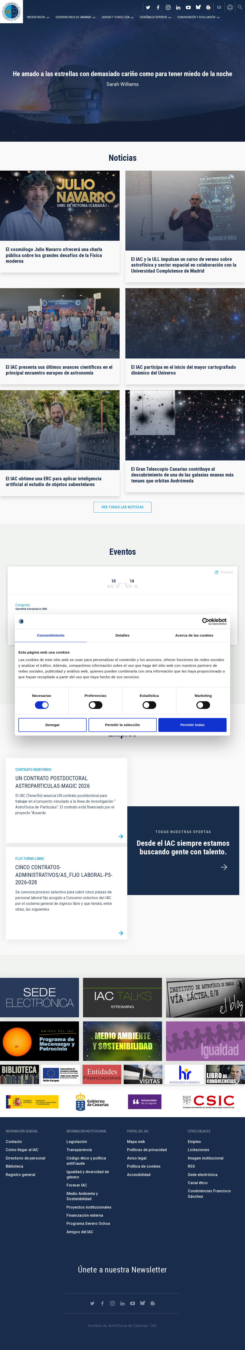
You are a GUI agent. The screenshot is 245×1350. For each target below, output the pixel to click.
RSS (191, 1166)
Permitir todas (192, 725)
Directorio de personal (25, 1158)
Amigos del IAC (80, 1232)
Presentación (36, 17)
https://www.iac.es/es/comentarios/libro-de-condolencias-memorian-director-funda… (225, 1074)
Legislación (77, 1141)
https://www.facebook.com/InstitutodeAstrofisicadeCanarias (158, 7)
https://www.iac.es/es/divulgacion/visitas (143, 1074)
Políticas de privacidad (147, 1150)
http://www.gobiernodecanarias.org (92, 1101)
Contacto (14, 1141)
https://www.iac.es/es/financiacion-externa (102, 1074)
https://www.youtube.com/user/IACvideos (188, 7)
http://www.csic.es (208, 1102)
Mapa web (136, 1141)
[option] (122, 606)
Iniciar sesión (230, 7)
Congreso (22, 605)
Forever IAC (77, 1185)
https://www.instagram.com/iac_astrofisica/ (168, 7)
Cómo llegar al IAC (22, 1150)
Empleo (194, 1141)
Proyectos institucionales (89, 1207)
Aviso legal (136, 1158)
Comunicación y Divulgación (196, 17)
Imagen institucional (205, 1158)
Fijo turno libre (29, 859)
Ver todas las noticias (122, 507)
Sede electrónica (202, 1174)
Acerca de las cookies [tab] (194, 635)
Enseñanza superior (153, 17)
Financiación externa (85, 1215)
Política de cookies (144, 1166)
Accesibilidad (138, 1174)
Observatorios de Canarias (73, 17)
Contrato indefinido (33, 770)
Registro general (20, 1174)
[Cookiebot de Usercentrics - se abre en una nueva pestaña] (206, 621)
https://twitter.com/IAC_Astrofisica (148, 7)
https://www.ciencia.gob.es (32, 1102)
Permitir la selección (122, 725)
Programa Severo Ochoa (88, 1223)
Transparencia (79, 1150)
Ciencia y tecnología (115, 17)
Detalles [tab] (122, 635)
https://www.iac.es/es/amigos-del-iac (39, 1041)
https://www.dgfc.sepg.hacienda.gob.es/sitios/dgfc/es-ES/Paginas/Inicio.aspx (60, 1074)
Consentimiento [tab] (51, 635)
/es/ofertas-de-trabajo (224, 867)
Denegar (52, 725)
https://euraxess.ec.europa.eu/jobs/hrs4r (184, 1074)
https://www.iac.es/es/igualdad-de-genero (205, 1041)
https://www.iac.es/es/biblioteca (19, 1074)
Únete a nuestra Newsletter (122, 1269)
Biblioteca (14, 1166)
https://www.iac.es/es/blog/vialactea (208, 7)
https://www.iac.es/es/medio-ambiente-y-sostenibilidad (122, 1041)
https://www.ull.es (145, 1101)
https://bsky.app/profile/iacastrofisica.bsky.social (198, 7)
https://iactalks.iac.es (122, 998)
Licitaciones (198, 1150)
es (219, 7)
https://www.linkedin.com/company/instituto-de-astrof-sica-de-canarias (178, 7)
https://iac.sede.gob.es (39, 998)
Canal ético (198, 1183)
